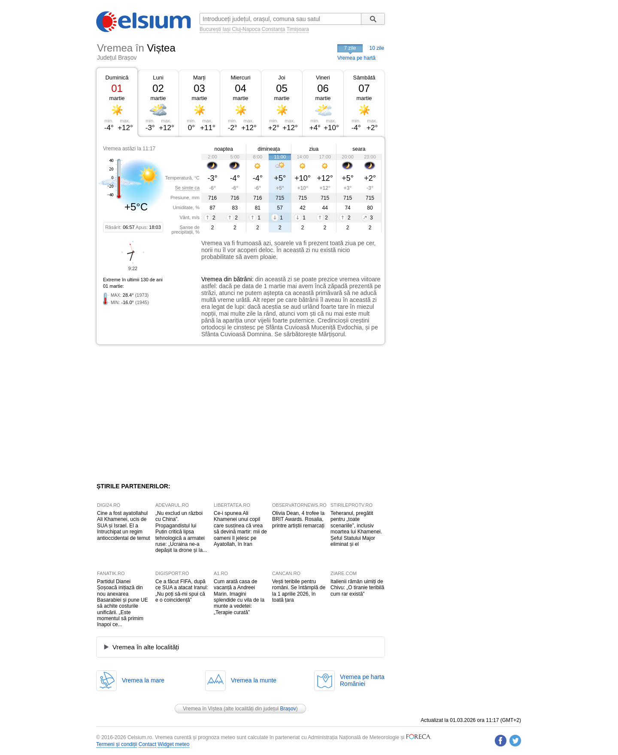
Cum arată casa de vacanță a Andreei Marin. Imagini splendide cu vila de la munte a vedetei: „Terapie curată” (239, 596)
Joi (281, 77)
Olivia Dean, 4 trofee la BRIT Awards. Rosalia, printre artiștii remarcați (298, 519)
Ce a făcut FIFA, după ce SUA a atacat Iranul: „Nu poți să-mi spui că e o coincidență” (181, 590)
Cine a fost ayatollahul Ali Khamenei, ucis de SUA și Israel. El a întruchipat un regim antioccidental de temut (123, 525)
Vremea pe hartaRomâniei (362, 680)
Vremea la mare (143, 680)
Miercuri (240, 77)
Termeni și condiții (116, 744)
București (210, 29)
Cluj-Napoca (246, 29)
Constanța (273, 29)
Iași (226, 29)
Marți (199, 77)
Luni (158, 77)
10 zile (377, 48)
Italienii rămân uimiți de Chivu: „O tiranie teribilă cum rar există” (357, 587)
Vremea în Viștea (202, 709)
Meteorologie (384, 737)
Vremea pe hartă (356, 58)
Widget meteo (173, 744)
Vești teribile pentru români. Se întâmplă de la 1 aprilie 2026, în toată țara (298, 590)
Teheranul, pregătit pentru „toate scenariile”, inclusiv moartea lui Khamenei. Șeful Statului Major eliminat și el (356, 528)
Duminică (116, 77)
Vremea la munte (253, 680)
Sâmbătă (364, 77)
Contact (147, 744)
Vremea (211, 279)
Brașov (288, 709)
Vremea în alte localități (145, 647)
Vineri (323, 77)
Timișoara (298, 29)
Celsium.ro (139, 737)
